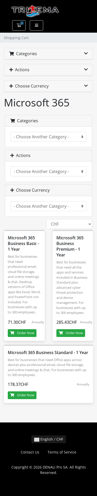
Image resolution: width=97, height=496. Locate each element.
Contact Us (30, 452)
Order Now (22, 332)
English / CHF (48, 439)
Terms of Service (62, 452)
